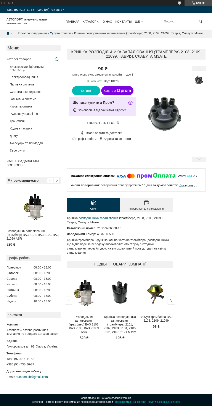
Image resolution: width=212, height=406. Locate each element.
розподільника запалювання (98, 218)
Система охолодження (25, 91)
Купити (86, 90)
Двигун (14, 135)
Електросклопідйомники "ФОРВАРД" (27, 68)
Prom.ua (126, 398)
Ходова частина (21, 128)
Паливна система (22, 84)
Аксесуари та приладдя (26, 143)
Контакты (123, 21)
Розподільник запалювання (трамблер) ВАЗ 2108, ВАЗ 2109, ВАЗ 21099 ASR (32, 234)
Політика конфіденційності (164, 401)
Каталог (89, 21)
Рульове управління (24, 113)
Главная (72, 21)
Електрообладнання (32, 33)
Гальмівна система (23, 99)
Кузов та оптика (21, 106)
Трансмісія (17, 121)
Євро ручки (18, 150)
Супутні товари (60, 33)
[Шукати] (201, 21)
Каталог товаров (18, 59)
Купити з (117, 91)
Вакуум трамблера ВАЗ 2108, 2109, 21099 (156, 318)
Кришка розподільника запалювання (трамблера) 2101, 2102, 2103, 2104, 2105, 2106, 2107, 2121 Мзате (120, 324)
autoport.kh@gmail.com (32, 377)
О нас (107, 21)
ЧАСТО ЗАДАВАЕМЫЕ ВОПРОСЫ (23, 163)
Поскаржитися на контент (130, 401)
